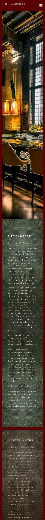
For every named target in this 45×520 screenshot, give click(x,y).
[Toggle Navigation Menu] (41, 5)
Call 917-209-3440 (23, 508)
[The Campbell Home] (14, 5)
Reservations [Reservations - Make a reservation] (22, 513)
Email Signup (22, 518)
